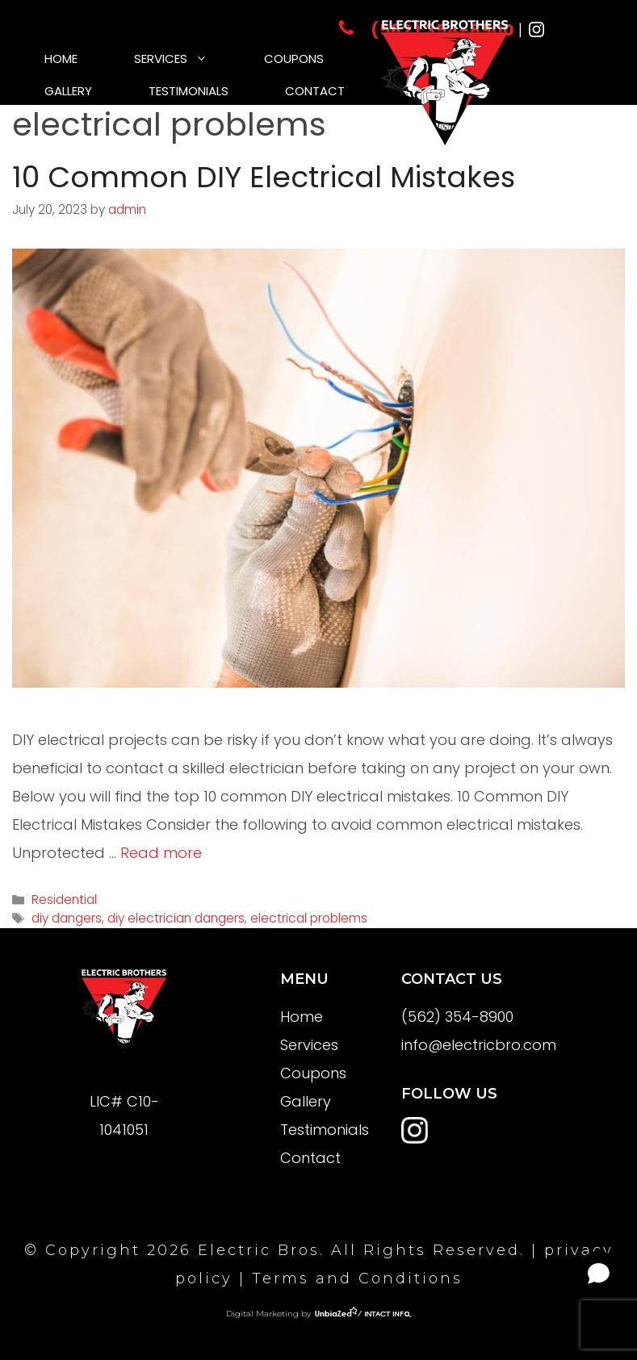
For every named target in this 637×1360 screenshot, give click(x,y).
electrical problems (308, 918)
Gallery (68, 90)
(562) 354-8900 (457, 1016)
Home (61, 58)
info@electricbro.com (478, 1045)
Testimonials (188, 90)
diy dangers (66, 918)
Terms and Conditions (357, 1278)
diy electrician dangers (176, 918)
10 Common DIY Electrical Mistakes (263, 177)
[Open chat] (598, 1273)
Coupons (294, 58)
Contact (315, 90)
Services (185, 58)
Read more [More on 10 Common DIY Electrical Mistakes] (161, 853)
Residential (64, 899)
